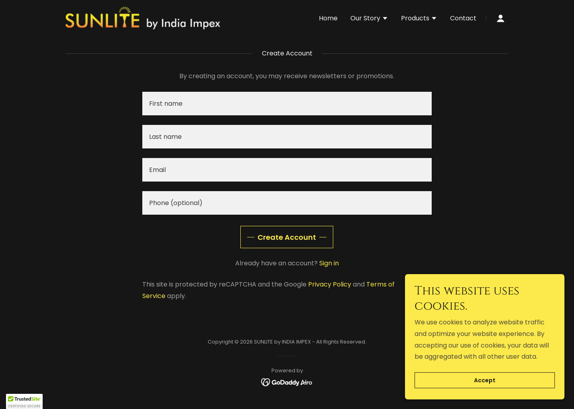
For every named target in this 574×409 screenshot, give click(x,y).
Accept (484, 380)
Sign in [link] (329, 263)
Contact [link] (463, 18)
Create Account (287, 237)
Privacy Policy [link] (329, 284)
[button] (369, 19)
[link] (142, 17)
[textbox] (286, 103)
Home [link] (328, 18)
